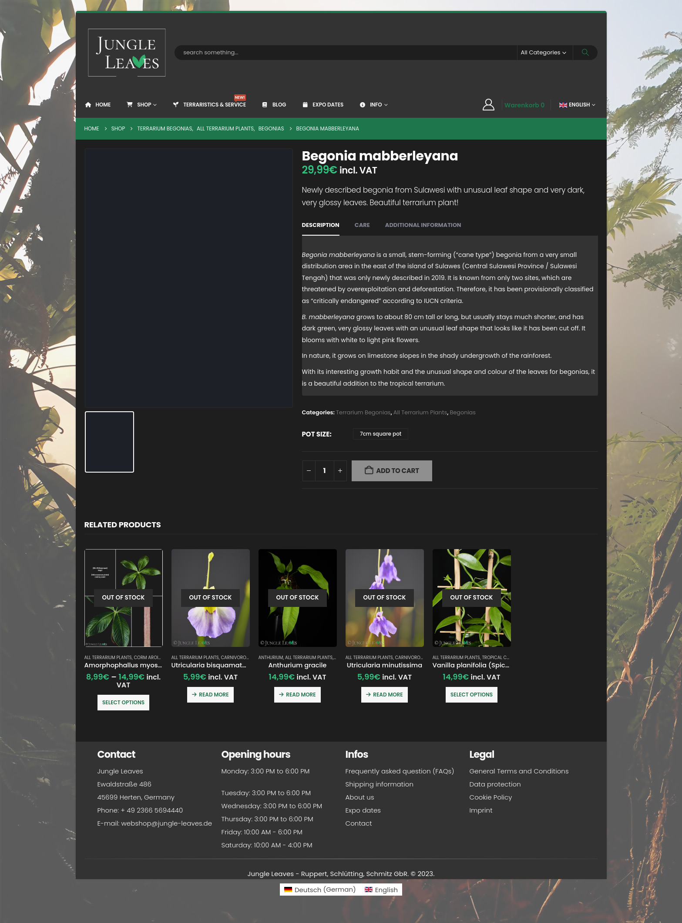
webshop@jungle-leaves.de (166, 823)
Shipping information (379, 784)
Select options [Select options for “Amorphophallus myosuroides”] (123, 702)
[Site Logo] (127, 52)
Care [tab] (362, 225)
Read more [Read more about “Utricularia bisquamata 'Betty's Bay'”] (213, 694)
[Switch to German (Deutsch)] (320, 889)
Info (370, 104)
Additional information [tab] (423, 225)
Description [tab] (320, 225)
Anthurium (271, 657)
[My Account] (489, 104)
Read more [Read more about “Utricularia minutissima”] (388, 694)
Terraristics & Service (209, 101)
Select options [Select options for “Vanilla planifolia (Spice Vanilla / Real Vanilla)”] (471, 694)
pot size (316, 434)
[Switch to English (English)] (381, 889)
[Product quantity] (324, 470)
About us (360, 797)
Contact (359, 823)
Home (97, 104)
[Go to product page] (123, 598)
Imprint (481, 810)
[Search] (585, 52)
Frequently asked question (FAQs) (400, 771)
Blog (273, 104)
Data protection (495, 784)
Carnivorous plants (244, 657)
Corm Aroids (149, 657)
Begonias (463, 412)
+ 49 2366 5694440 (152, 810)
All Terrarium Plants (420, 412)
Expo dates (322, 104)
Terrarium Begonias (363, 412)
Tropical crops (499, 657)
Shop (138, 104)
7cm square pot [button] (380, 433)
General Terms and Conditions (519, 771)
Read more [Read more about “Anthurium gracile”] (301, 694)
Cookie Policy (491, 797)
